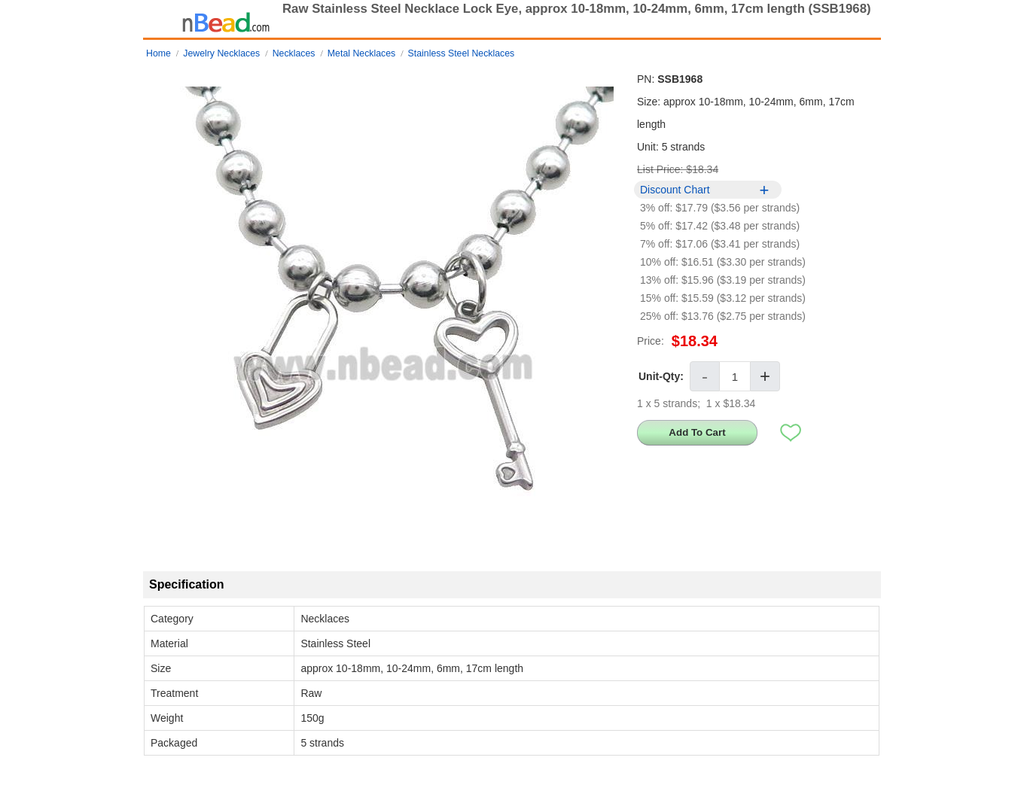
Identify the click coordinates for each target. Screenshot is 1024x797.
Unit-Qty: (661, 376)
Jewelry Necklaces (221, 53)
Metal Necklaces (361, 53)
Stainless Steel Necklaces (461, 53)
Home (158, 53)
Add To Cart (697, 432)
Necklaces (294, 53)
